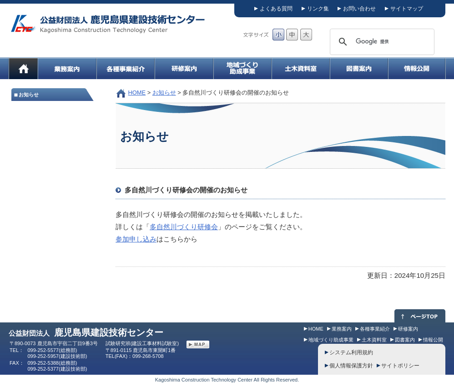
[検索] (381, 41)
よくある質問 (276, 8)
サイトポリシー (400, 365)
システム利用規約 (351, 352)
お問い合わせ (359, 8)
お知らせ (164, 92)
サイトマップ (406, 8)
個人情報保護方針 (351, 365)
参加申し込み (136, 239)
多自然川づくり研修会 (184, 227)
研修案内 (408, 329)
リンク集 (318, 8)
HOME (137, 92)
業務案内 (342, 329)
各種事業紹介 (375, 329)
